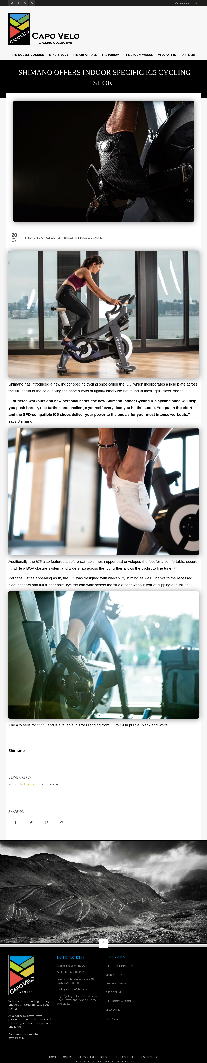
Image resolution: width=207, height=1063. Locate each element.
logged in (29, 784)
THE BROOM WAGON (138, 55)
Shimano (17, 750)
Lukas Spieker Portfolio (94, 1057)
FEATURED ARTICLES (40, 237)
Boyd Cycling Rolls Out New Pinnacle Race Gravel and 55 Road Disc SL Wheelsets (79, 999)
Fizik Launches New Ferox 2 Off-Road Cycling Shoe (76, 980)
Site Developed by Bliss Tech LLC (136, 1057)
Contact (67, 1057)
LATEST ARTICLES (63, 237)
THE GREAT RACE (85, 55)
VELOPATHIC (167, 55)
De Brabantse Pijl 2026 (70, 972)
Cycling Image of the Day (72, 965)
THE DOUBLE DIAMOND (28, 55)
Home (53, 1057)
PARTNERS (188, 55)
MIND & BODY (58, 55)
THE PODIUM (110, 55)
